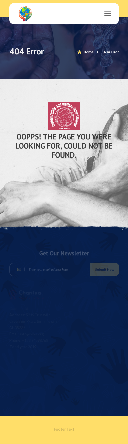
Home (85, 52)
